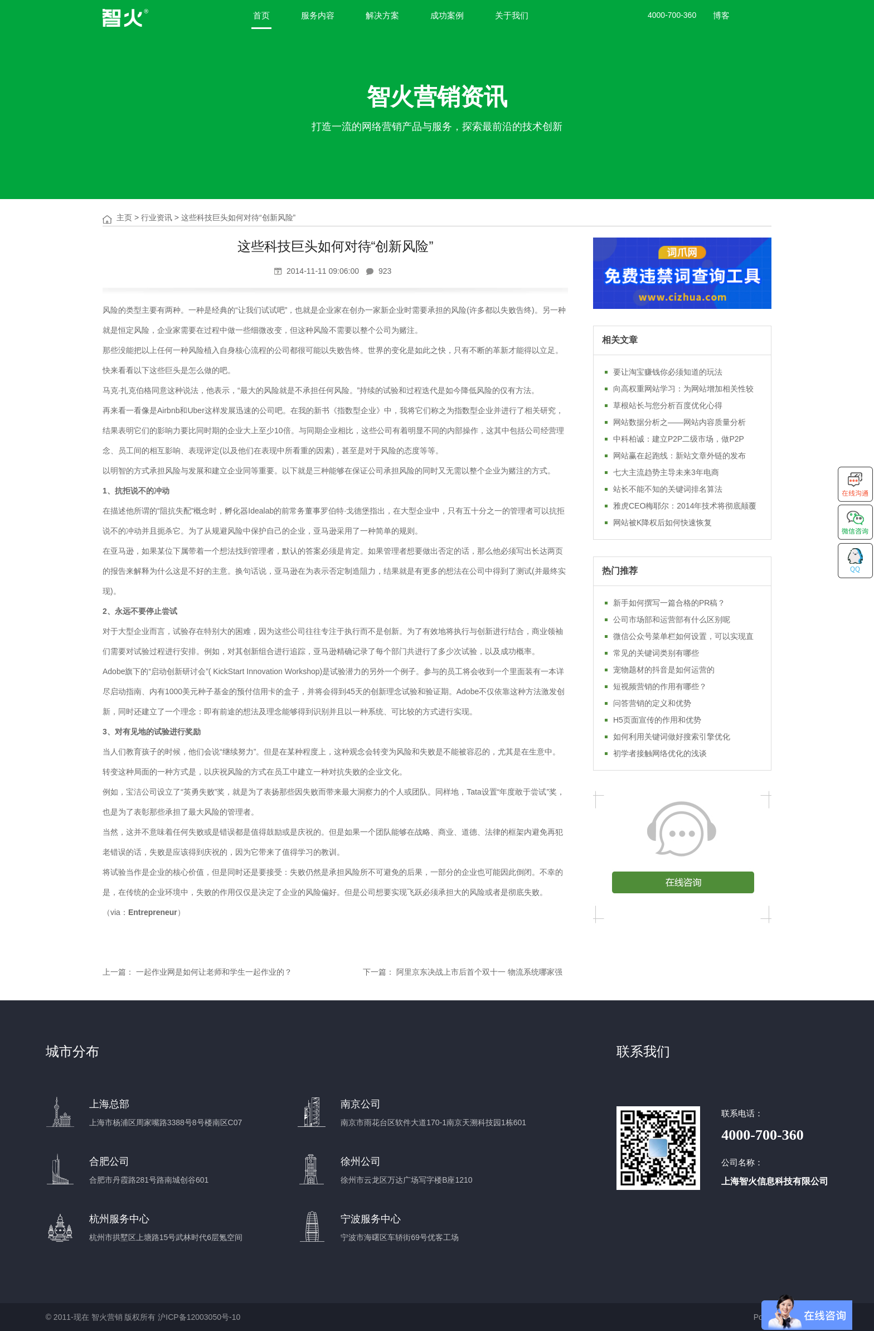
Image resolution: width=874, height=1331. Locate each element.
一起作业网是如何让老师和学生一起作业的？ (214, 971)
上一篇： (118, 971)
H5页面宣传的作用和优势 (657, 719)
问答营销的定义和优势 (652, 703)
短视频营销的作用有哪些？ (660, 686)
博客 (721, 15)
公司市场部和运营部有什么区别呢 (671, 619)
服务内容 (317, 15)
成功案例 (447, 15)
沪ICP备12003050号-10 (199, 1317)
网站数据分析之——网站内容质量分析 (679, 422)
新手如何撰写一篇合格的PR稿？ (669, 602)
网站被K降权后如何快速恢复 (662, 522)
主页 (124, 217)
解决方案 (382, 15)
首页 (261, 15)
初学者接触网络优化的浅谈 (660, 753)
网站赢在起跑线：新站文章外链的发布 (679, 455)
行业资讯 (156, 217)
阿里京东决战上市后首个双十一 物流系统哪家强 (479, 971)
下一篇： (378, 971)
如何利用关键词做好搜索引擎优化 (671, 736)
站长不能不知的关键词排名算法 (667, 489)
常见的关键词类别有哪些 (656, 652)
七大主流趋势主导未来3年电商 (666, 472)
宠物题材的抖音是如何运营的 (664, 669)
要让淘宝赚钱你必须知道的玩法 (667, 371)
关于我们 (511, 15)
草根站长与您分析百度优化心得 (667, 405)
